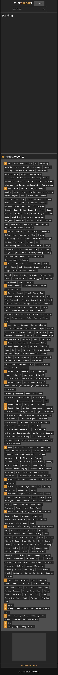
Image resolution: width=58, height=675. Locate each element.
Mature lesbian (38, 461)
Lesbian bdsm (10, 433)
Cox (37, 242)
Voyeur (24, 609)
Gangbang (24, 325)
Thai (22, 584)
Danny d (43, 275)
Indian (10, 371)
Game (51, 332)
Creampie (45, 231)
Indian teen (41, 371)
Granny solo (19, 336)
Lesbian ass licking (24, 433)
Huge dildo (45, 364)
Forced (28, 293)
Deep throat (45, 267)
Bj (34, 206)
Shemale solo (30, 573)
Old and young (10, 490)
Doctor (28, 263)
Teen (10, 580)
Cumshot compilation (25, 249)
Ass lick (45, 178)
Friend (35, 314)
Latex (18, 408)
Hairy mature (37, 350)
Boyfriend (18, 213)
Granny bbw (26, 339)
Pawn (18, 501)
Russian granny (21, 523)
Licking (46, 422)
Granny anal (17, 329)
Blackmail (8, 199)
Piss (28, 494)
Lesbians (48, 408)
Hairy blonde (22, 364)
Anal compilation (33, 185)
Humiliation (48, 350)
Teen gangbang (28, 591)
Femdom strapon (18, 318)
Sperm (16, 552)
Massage (30, 447)
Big (27, 203)
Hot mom (8, 346)
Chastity (26, 246)
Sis (27, 559)
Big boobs (8, 206)
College (7, 253)
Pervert (18, 508)
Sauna (41, 537)
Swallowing (9, 569)
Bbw (10, 188)
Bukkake (32, 192)
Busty (17, 206)
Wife (10, 616)
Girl (48, 339)
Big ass (33, 188)
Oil (27, 490)
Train (32, 587)
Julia (46, 401)
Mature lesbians (10, 476)
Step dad (29, 566)
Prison (48, 501)
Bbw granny (9, 221)
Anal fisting (44, 163)
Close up (48, 253)
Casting (7, 235)
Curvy (47, 249)
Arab (30, 163)
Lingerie (38, 411)
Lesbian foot (23, 422)
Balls (29, 206)
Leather (20, 415)
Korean (11, 404)
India (17, 371)
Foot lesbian (39, 311)
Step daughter (37, 562)
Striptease (8, 552)
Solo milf (8, 559)
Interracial (24, 371)
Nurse (24, 479)
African (31, 171)
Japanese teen (10, 397)
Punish (41, 501)
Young (10, 626)
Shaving (37, 555)
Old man (11, 486)
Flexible (44, 307)
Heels (17, 357)
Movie (19, 461)
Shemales (31, 541)
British (30, 210)
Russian (11, 511)
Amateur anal (41, 171)
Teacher (15, 584)
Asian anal (25, 167)
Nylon (10, 479)
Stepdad (18, 569)
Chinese (19, 231)
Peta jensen (9, 508)
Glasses (35, 339)
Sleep (34, 527)
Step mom (42, 530)
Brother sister (33, 196)
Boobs (49, 210)
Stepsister (16, 544)
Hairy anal (33, 346)
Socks (30, 555)
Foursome (47, 304)
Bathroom (29, 228)
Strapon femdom (43, 569)
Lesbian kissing (23, 436)
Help (37, 364)
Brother (43, 196)
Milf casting (37, 476)
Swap (24, 541)
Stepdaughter (17, 573)
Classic (39, 246)
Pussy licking (23, 504)
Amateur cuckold (21, 171)
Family (17, 296)
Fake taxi (17, 304)
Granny (16, 325)
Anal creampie (36, 167)
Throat (38, 591)
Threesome (42, 580)
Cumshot (30, 242)
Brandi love (38, 199)
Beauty (14, 203)
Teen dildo (45, 598)
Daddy (45, 263)
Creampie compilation (13, 246)
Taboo (33, 580)
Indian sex (38, 378)
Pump (25, 508)
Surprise (8, 548)
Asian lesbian (9, 185)
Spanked (48, 541)
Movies (46, 476)
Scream (7, 544)
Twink (12, 587)
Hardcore (25, 361)
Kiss (43, 404)
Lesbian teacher (36, 422)
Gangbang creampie (12, 339)
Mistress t (33, 469)
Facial (50, 300)
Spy (23, 544)
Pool (32, 508)
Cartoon (20, 238)
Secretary (47, 544)
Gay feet (30, 332)
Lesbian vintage (46, 440)
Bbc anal (34, 203)
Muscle (42, 465)
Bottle (7, 217)
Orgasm (20, 486)
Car (15, 242)
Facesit (48, 314)
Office (33, 486)
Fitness (46, 318)
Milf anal (18, 458)
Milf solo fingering (20, 469)
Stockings (49, 537)
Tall (47, 584)
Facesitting (9, 296)
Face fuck (8, 304)
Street (42, 552)
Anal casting (36, 178)
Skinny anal (9, 541)
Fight (29, 314)
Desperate (28, 267)
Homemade (34, 343)
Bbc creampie (28, 217)
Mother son (9, 472)
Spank (30, 534)
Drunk (10, 263)
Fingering (29, 311)
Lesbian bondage (39, 429)
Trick (6, 602)
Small (16, 537)
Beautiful (43, 203)
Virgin (18, 609)
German (34, 325)
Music (41, 469)
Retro (34, 511)
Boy (36, 210)
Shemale (11, 527)
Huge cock (47, 357)
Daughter (37, 263)
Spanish (7, 573)
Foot (24, 296)
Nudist (17, 479)
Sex (41, 559)
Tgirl (25, 594)
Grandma (21, 332)
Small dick (8, 577)
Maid (48, 447)
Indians (46, 378)
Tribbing (8, 591)
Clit (36, 249)
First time (25, 300)
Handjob (11, 343)
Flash (6, 311)
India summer (29, 375)
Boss (16, 210)
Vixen (6, 612)
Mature (17, 447)
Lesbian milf (9, 426)
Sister (19, 527)
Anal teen (8, 174)
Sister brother (18, 559)
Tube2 (23, 3)
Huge (31, 364)
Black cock (8, 213)
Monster (27, 461)
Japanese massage (26, 386)
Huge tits (17, 361)
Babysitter (40, 206)
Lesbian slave (30, 415)
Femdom (11, 293)
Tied (26, 587)
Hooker (43, 353)
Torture (19, 587)
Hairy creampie (10, 364)
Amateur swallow (23, 178)
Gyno (42, 329)
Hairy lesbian (36, 357)
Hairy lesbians (37, 361)
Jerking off (40, 382)
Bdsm (16, 188)
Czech (15, 235)
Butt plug (45, 224)
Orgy (27, 486)
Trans (16, 580)
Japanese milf (30, 394)
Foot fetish (37, 304)
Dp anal (7, 279)
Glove (43, 339)
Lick (33, 436)
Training (25, 598)
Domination (33, 275)
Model (35, 465)
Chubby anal (23, 260)
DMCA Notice (35, 671)
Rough (27, 511)
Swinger (27, 530)
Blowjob (42, 188)
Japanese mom (29, 382)
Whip (43, 616)
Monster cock (10, 461)
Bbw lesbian (16, 217)
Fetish (7, 321)
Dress (16, 275)
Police (34, 501)
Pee (34, 497)
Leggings (49, 433)
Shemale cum (10, 566)
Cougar (47, 246)
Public (40, 494)
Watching (16, 619)
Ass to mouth (10, 178)
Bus (22, 188)
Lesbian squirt (25, 429)
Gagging (44, 336)
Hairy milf (24, 346)
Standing (40, 573)
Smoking (38, 534)
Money (7, 451)
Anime (16, 167)
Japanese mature (11, 386)
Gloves (13, 332)
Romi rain (31, 519)
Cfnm (33, 235)
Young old (25, 626)
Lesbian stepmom (11, 429)
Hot (13, 350)
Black (16, 199)
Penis (33, 504)
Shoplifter (16, 534)
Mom (10, 447)
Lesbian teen (42, 419)
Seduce (15, 548)
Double (13, 267)
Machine (8, 465)
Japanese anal (18, 394)
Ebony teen (27, 286)
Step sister (24, 537)
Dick (30, 279)
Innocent (8, 375)
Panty (15, 504)
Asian (16, 163)
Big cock (15, 196)
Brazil (26, 213)
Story (45, 534)
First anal (34, 300)
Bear (23, 206)
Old (39, 486)
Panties (22, 497)
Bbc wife (48, 221)
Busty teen (42, 213)
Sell (22, 548)
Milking (48, 469)
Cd (6, 256)
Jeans (40, 394)
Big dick (23, 210)
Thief (31, 594)
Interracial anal (26, 378)
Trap (46, 587)
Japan (19, 382)
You (32, 626)
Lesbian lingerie (20, 440)
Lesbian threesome (44, 415)
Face (17, 314)
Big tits (7, 196)
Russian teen (9, 523)
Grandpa (50, 329)
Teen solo (16, 591)
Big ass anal (39, 217)
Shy (27, 548)
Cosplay (21, 242)
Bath (6, 224)
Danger (21, 282)
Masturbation (31, 454)
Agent (16, 174)
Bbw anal (49, 192)
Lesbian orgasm (10, 422)
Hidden (43, 343)
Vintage (11, 609)
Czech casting (10, 238)
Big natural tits (16, 224)
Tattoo (43, 594)
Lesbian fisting (35, 426)
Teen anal (24, 580)
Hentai (25, 343)
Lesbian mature (21, 426)
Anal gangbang (35, 174)
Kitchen (18, 404)
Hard (18, 350)
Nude (49, 479)
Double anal (32, 271)
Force (42, 296)
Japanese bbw (10, 401)
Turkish (39, 587)
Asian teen (49, 181)
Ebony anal (9, 289)
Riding (7, 516)
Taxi (6, 587)
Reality (32, 523)
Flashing (8, 307)
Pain (28, 497)
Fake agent (27, 304)
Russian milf (41, 519)
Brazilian (30, 221)
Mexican (44, 472)
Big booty (8, 228)
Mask (18, 472)
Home (7, 350)
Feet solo (37, 318)
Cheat (22, 256)
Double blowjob (10, 282)
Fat (25, 307)
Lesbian (11, 408)
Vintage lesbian (35, 609)
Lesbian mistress (43, 436)
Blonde (29, 199)
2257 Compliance (24, 671)
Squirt (34, 530)
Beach (24, 192)
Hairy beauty (9, 368)
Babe (50, 213)
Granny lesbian (41, 332)
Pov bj (38, 508)
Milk (16, 454)
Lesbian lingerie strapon (24, 411)
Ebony (10, 286)
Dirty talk (8, 275)
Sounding (49, 573)
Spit (32, 548)
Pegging (8, 497)
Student (26, 562)
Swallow (8, 534)
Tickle (28, 584)
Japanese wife (10, 389)
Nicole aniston (10, 483)
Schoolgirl (8, 555)
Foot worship (33, 296)
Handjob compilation (30, 353)
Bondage (8, 192)
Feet (41, 293)
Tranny (7, 584)
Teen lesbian (16, 594)
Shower (30, 544)
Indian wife (17, 375)
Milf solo (41, 454)
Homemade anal (22, 368)
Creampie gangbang (35, 253)
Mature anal (45, 451)
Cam (28, 256)
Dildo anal (48, 279)
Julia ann (8, 394)
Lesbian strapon (37, 408)
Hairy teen (8, 353)
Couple (15, 253)
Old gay (33, 490)
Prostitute (26, 501)
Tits (37, 594)
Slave (13, 530)
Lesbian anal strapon (12, 444)
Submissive (34, 552)
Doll (24, 279)
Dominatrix (17, 279)
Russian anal (37, 516)
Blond (37, 224)
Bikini (42, 210)
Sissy (6, 530)
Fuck (23, 314)
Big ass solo (28, 224)
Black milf (38, 221)
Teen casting (9, 598)
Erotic (35, 286)
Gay (9, 325)
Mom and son (25, 451)
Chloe (27, 231)
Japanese (11, 382)
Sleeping (26, 527)
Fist (48, 296)
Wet (24, 619)
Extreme (43, 286)
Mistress (36, 451)
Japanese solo (37, 401)
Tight (18, 598)
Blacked (16, 192)
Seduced (20, 566)
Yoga (17, 626)
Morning (16, 465)
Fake (42, 314)
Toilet (35, 584)
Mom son (40, 447)
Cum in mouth (38, 238)
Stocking (39, 548)
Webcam (26, 616)
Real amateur (25, 516)
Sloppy (31, 569)
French (42, 300)
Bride (22, 199)
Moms (36, 472)
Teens (41, 584)
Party (15, 497)
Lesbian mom (10, 415)
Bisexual (48, 199)
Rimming (19, 511)
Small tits (38, 544)
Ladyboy (26, 408)
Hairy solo (26, 350)
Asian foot (19, 181)
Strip (46, 548)
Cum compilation (11, 260)
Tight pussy (35, 598)
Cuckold (11, 231)
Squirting (33, 537)
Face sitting (9, 314)
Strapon (50, 527)
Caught (48, 238)
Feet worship (14, 300)
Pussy (49, 497)
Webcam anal (33, 619)
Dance (36, 267)
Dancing (29, 282)
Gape (36, 336)
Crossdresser (24, 235)
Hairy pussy (25, 357)
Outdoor (21, 490)
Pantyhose (12, 494)
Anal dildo (8, 167)
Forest (7, 318)
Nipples (41, 479)
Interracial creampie (12, 378)
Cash (33, 246)
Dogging (23, 275)
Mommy (49, 461)
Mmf (22, 454)
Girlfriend (34, 329)
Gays (51, 336)
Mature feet (26, 465)
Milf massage (27, 472)
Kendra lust (35, 404)
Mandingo (38, 458)
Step (24, 534)
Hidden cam (43, 346)
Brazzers (41, 192)
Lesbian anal (48, 411)
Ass (36, 163)
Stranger (8, 562)
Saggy (17, 541)
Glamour (8, 329)
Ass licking (8, 171)
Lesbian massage (11, 419)
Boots (23, 196)
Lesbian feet (9, 411)
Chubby (28, 238)
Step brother (38, 566)
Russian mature (44, 511)
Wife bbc (8, 619)
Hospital (17, 353)
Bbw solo (8, 210)
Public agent (9, 501)
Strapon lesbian (19, 555)
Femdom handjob (17, 311)
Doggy (7, 271)
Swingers (8, 537)
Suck (25, 569)
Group (26, 329)
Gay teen (29, 336)
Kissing (26, 404)
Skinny (19, 530)
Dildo (6, 267)
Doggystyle (38, 279)
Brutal (7, 203)
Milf (23, 447)
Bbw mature (18, 228)
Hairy (19, 343)
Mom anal (8, 458)
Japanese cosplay (23, 401)
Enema (17, 286)
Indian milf (40, 375)
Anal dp (40, 181)
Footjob (20, 293)
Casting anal (13, 256)
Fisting (35, 293)
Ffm (6, 300)
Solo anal (48, 559)
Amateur (23, 163)
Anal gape (24, 174)
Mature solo (27, 458)
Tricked (46, 591)
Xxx (9, 623)
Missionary (9, 454)
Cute (41, 249)
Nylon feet (33, 479)
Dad (20, 267)
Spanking (41, 527)
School (40, 541)
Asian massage (47, 185)
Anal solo (47, 167)
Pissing (47, 494)
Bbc (27, 188)
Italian (33, 371)
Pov (34, 494)
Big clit (21, 203)
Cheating (8, 242)
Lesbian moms (38, 433)
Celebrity (41, 235)
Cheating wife (10, 249)
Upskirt (10, 605)
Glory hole (8, 336)
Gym (6, 332)
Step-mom (46, 555)
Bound (33, 213)
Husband (8, 361)
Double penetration (19, 271)
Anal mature (9, 181)
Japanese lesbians (23, 397)
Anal (9, 163)
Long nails (8, 440)
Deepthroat (19, 263)
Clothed (23, 253)
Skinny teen (48, 562)
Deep (50, 275)
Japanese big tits (39, 397)
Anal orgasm (30, 181)
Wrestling (17, 616)
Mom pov (8, 469)
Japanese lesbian (42, 386)
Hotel (16, 346)
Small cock (17, 562)
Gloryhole (42, 325)
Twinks (7, 594)
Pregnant (21, 494)
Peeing (39, 504)
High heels (8, 357)
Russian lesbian (10, 519)
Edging (17, 289)
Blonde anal (20, 221)
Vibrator (46, 609)
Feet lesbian (17, 307)
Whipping (35, 616)
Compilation (35, 231)
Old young (46, 486)
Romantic (21, 519)
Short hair (33, 559)
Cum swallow (37, 256)
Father (29, 318)
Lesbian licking (33, 440)
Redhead (15, 516)
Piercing (7, 504)
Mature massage (25, 476)
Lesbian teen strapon (27, 419)
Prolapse (41, 497)
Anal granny (21, 185)
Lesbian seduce (10, 436)
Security (24, 552)
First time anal (34, 307)
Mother (15, 451)
